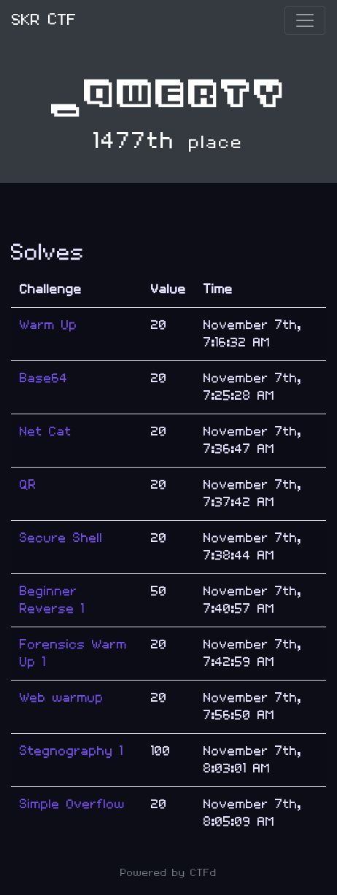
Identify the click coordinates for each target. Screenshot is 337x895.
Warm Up (48, 325)
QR (28, 485)
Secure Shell (61, 538)
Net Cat (45, 431)
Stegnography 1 (71, 751)
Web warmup (62, 698)
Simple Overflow (72, 804)
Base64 (44, 378)
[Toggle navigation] (304, 20)
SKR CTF (44, 20)
